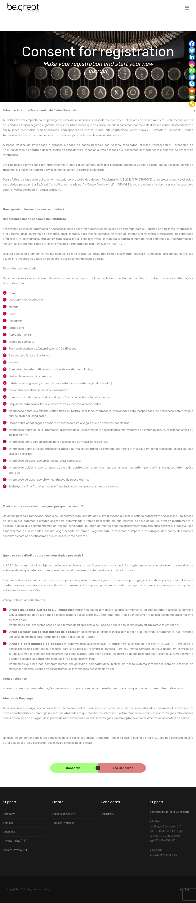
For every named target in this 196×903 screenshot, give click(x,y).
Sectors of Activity (64, 814)
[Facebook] (192, 43)
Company (9, 814)
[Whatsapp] (192, 70)
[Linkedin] (192, 57)
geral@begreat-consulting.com (169, 812)
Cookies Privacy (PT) (15, 850)
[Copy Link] (192, 104)
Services (8, 823)
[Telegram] (192, 77)
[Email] (192, 97)
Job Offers (107, 814)
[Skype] (192, 84)
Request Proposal (63, 823)
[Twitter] (192, 50)
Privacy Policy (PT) (14, 841)
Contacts (9, 832)
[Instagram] (192, 63)
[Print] (192, 90)
